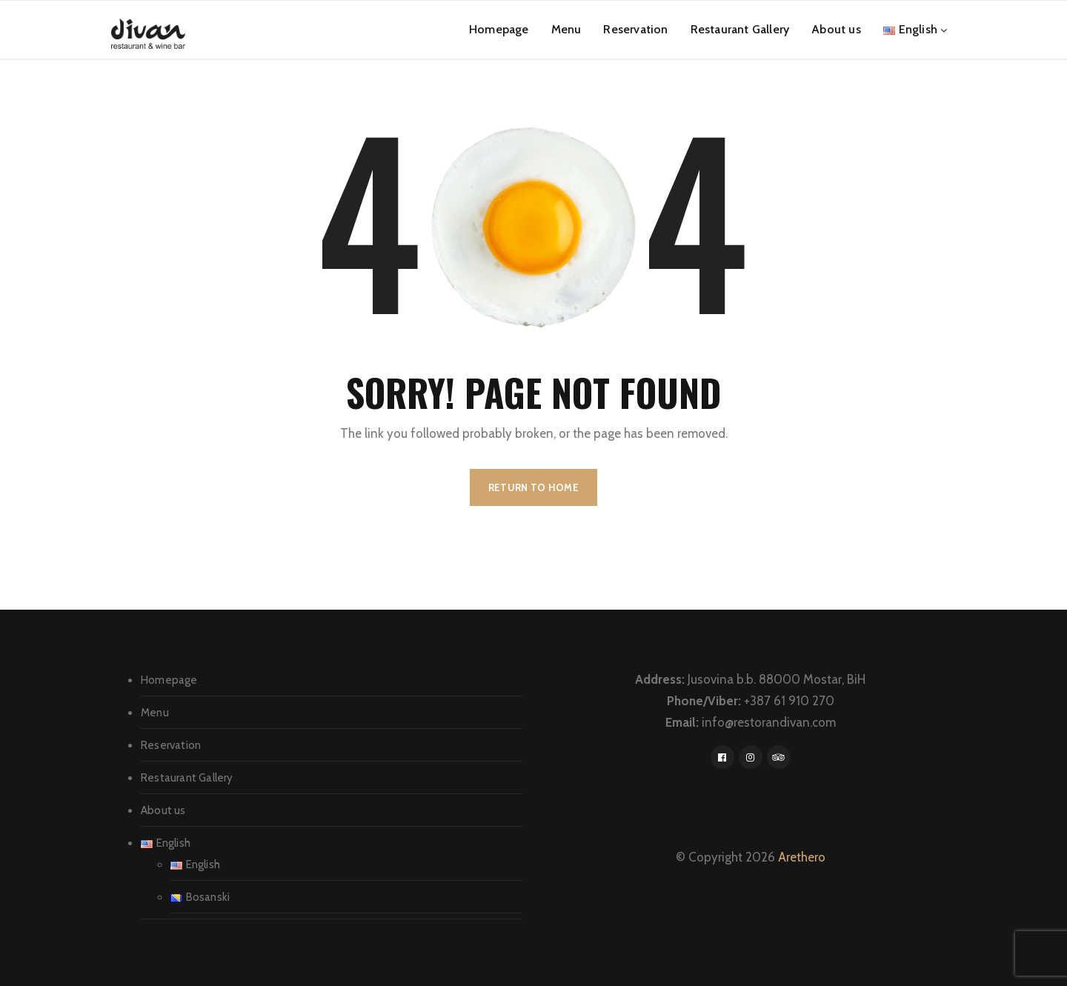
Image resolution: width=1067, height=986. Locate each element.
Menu (566, 29)
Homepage (499, 29)
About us (836, 29)
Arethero (801, 857)
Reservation (635, 29)
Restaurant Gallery (740, 29)
